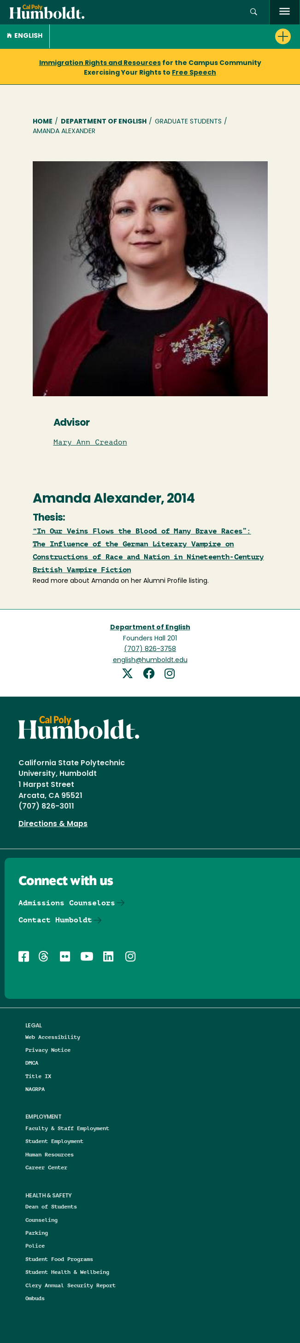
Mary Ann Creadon (90, 442)
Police (35, 1245)
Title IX (38, 1076)
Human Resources (49, 1154)
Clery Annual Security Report (70, 1285)
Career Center (46, 1167)
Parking (36, 1232)
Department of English (104, 121)
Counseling (41, 1219)
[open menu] (284, 12)
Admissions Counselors (66, 902)
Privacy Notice (48, 1049)
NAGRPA (35, 1088)
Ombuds (35, 1298)
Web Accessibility (52, 1036)
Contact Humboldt (55, 919)
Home (43, 121)
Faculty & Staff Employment (67, 1128)
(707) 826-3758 (150, 649)
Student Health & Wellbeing (67, 1271)
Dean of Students (51, 1206)
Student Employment (54, 1141)
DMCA (31, 1062)
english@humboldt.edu (150, 660)
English (24, 36)
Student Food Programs (59, 1258)
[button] (253, 12)
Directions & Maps (53, 824)
